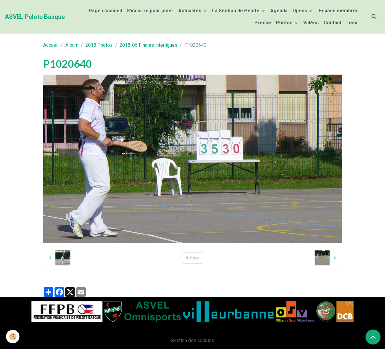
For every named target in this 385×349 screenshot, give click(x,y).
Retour (192, 258)
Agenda (279, 10)
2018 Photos (99, 45)
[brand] (35, 16)
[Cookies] (12, 336)
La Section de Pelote (236, 10)
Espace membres (338, 10)
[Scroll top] (373, 337)
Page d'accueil (105, 10)
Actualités (190, 10)
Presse (262, 22)
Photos (285, 22)
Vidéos (311, 22)
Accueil (50, 45)
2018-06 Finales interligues (148, 45)
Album (71, 45)
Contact (333, 22)
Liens (352, 22)
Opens (300, 10)
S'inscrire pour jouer (150, 10)
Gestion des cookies (192, 340)
